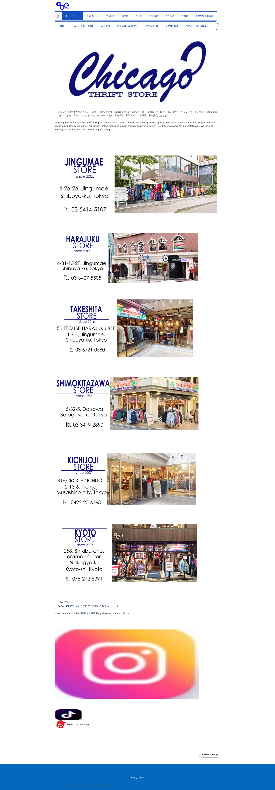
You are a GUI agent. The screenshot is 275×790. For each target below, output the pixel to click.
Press (61, 26)
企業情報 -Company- (127, 26)
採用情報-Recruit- (204, 16)
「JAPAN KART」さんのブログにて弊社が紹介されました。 (88, 606)
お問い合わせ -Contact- (197, 26)
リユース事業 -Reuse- (82, 26)
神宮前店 (110, 16)
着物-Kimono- (152, 26)
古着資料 (105, 26)
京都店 (185, 16)
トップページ (72, 16)
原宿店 (125, 16)
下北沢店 (153, 16)
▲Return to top (209, 754)
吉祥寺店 (170, 16)
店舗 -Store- (92, 16)
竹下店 (138, 16)
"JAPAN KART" (88, 613)
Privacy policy (136, 777)
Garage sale (172, 26)
